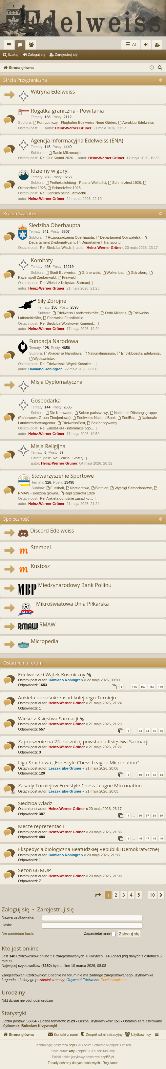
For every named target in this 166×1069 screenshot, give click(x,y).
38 (154, 815)
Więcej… (10, 46)
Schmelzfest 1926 (124, 183)
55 (154, 731)
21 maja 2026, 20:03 (101, 791)
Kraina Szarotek (20, 213)
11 (147, 775)
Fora (21, 46)
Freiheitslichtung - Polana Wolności (76, 183)
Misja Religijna (48, 446)
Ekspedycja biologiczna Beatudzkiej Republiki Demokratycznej (88, 849)
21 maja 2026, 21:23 (105, 724)
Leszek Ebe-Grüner (65, 768)
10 (140, 775)
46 (140, 838)
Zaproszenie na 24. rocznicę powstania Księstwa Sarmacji (83, 741)
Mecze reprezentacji (41, 826)
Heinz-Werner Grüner (73, 128)
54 (147, 731)
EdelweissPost (71, 423)
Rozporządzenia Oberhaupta (69, 237)
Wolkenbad (113, 272)
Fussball (55, 488)
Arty (72, 1051)
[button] (98, 895)
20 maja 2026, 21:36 (105, 832)
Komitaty (42, 260)
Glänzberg (137, 272)
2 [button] (116, 895)
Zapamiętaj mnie (100, 933)
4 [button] (131, 895)
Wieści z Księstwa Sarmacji (48, 718)
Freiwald (66, 277)
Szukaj (13, 54)
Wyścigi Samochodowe (131, 488)
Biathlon (100, 488)
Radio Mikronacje (65, 153)
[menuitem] (160, 67)
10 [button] (152, 895)
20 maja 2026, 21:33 (103, 855)
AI (130, 44)
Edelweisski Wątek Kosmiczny (51, 674)
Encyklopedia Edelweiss (138, 353)
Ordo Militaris (113, 313)
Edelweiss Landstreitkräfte (75, 313)
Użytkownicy (32, 46)
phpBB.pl (107, 1057)
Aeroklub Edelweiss (136, 122)
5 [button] (138, 895)
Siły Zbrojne (52, 300)
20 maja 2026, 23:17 (105, 809)
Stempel (41, 547)
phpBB (74, 1045)
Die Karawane (59, 413)
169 (160, 687)
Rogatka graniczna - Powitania (67, 110)
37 (147, 815)
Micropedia (44, 641)
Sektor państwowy (91, 413)
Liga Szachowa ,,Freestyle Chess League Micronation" (78, 762)
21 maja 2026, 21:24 (105, 703)
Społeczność (16, 519)
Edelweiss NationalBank (94, 418)
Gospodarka (46, 400)
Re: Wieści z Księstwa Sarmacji (65, 283)
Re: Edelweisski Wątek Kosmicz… (67, 364)
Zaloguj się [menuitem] (147, 46)
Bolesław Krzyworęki (39, 1026)
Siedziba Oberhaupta (54, 225)
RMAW (47, 624)
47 (147, 838)
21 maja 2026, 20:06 (101, 768)
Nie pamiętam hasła (17, 933)
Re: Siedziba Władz (56, 248)
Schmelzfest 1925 (64, 188)
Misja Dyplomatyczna (57, 381)
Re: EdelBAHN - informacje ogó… (67, 428)
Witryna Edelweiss (53, 91)
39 (161, 815)
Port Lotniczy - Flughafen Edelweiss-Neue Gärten (74, 122)
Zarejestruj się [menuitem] (158, 46)
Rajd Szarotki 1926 (77, 493)
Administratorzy (52, 980)
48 (154, 838)
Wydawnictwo (42, 358)
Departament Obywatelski (118, 237)
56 (161, 731)
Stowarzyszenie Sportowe (62, 475)
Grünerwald (88, 272)
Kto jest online (20, 948)
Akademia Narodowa (63, 353)
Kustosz (40, 566)
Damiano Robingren (45, 369)
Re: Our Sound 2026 (56, 158)
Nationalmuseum (99, 353)
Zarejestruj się (66, 54)
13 (161, 775)
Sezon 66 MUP (34, 870)
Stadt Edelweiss (60, 272)
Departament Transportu (98, 242)
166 (134, 687)
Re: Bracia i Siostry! (69, 458)
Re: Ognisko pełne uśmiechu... (64, 193)
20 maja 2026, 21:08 (105, 876)
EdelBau (126, 418)
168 (151, 687)
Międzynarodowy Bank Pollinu (75, 585)
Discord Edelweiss (52, 530)
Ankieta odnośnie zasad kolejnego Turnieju (67, 697)
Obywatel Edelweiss (83, 980)
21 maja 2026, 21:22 (105, 747)
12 (154, 775)
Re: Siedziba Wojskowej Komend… (68, 323)
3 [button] (123, 895)
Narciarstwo (77, 488)
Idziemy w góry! (50, 170)
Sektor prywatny (102, 423)
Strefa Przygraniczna (25, 80)
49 (161, 838)
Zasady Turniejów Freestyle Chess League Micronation (80, 785)
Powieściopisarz (114, 980)
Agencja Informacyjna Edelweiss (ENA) (77, 140)
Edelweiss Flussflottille (63, 318)
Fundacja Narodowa (53, 341)
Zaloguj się (36, 54)
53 (140, 731)
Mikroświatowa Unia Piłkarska (72, 603)
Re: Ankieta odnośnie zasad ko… (66, 498)
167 (143, 687)
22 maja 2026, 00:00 (103, 680)
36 (140, 815)
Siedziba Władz (35, 803)
